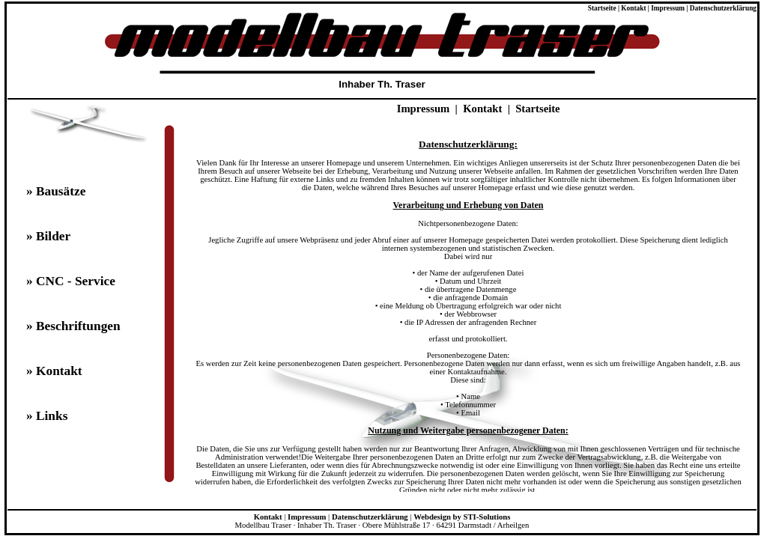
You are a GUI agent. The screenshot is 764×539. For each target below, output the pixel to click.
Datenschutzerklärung (723, 8)
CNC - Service (75, 281)
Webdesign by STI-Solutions (461, 517)
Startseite (602, 8)
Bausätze (60, 191)
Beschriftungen (78, 326)
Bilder (53, 236)
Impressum (668, 8)
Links (51, 416)
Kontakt (633, 8)
